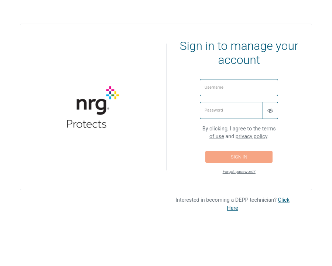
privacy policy (251, 136)
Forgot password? (239, 171)
